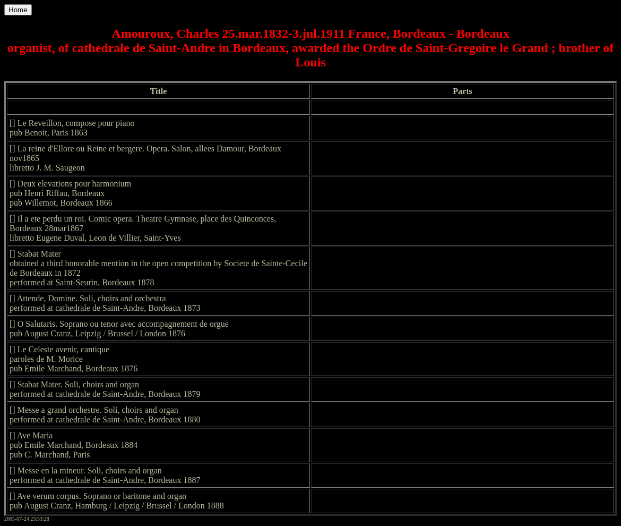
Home (18, 10)
